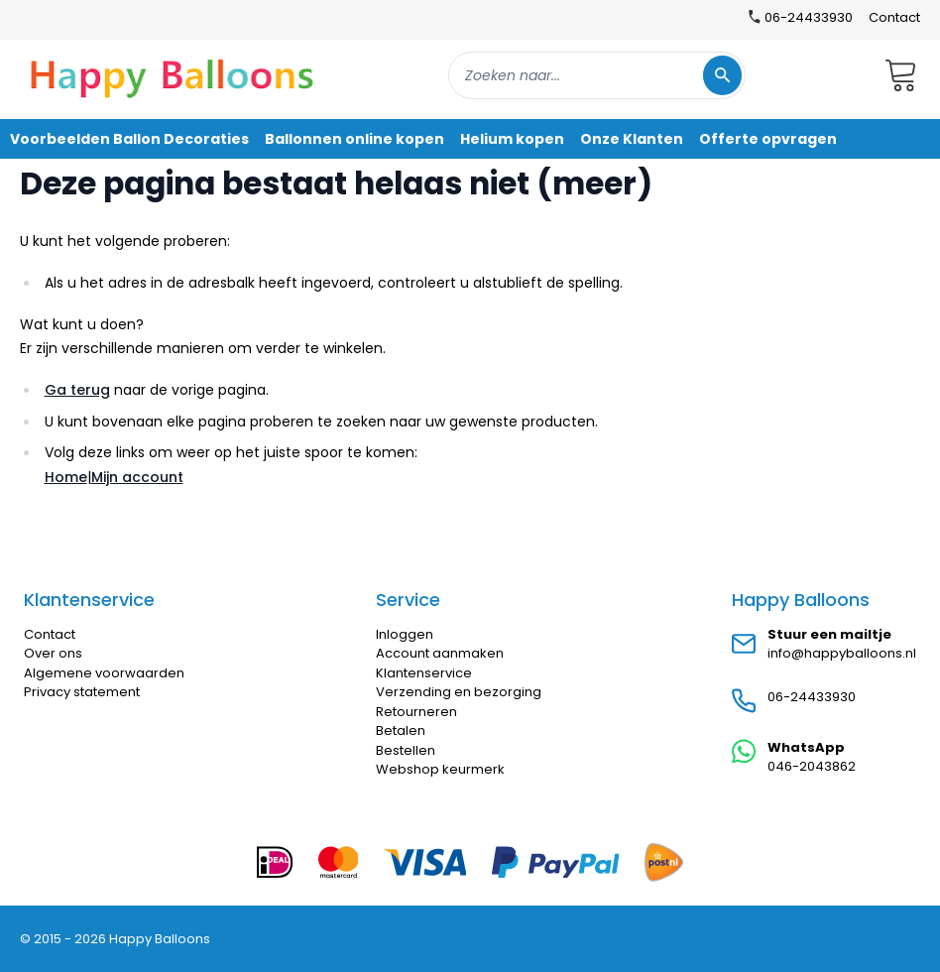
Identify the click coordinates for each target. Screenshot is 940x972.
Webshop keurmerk (440, 769)
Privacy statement (82, 691)
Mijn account (137, 477)
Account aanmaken (440, 653)
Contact (894, 17)
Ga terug (77, 390)
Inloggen (404, 634)
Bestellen (405, 750)
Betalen (400, 730)
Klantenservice (424, 673)
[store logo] (172, 75)
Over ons (53, 653)
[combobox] (597, 75)
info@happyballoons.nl (841, 653)
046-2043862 (811, 766)
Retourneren (416, 711)
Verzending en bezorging (458, 691)
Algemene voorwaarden (104, 673)
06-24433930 (811, 696)
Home (66, 477)
